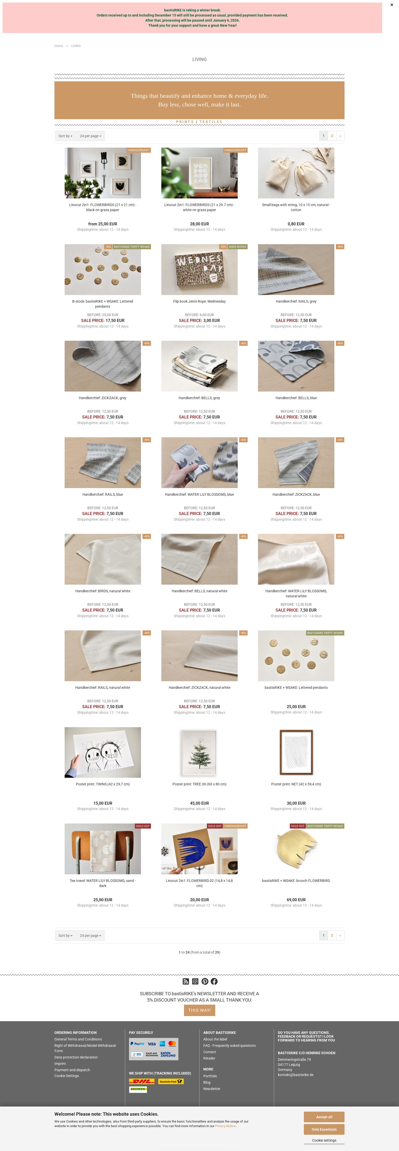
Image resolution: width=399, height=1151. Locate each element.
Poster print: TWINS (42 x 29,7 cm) (103, 784)
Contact (209, 1052)
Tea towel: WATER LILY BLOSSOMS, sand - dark (103, 883)
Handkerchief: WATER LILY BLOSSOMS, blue (199, 494)
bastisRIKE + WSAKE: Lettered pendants (296, 688)
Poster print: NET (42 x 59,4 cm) (296, 784)
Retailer (209, 1058)
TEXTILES (211, 122)
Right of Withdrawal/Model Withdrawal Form (85, 1048)
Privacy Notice (225, 1126)
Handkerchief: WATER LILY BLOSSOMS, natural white (296, 593)
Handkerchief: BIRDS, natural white (102, 591)
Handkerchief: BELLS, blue (296, 398)
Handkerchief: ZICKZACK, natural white (199, 688)
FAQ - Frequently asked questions (229, 1046)
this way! (199, 1010)
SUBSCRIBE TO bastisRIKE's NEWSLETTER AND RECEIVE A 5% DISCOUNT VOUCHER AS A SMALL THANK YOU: (199, 997)
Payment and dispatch (72, 1070)
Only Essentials (324, 1129)
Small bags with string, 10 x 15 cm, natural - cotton (296, 207)
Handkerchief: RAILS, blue (102, 494)
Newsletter (211, 1089)
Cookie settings (324, 1140)
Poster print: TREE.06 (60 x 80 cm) (199, 784)
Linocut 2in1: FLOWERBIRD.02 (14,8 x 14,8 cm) (199, 883)
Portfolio (210, 1076)
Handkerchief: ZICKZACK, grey (102, 398)
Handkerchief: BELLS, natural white (199, 591)
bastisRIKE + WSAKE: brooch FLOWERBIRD (296, 881)
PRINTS (185, 122)
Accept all (324, 1117)
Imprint (60, 1064)
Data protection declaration (76, 1057)
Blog (206, 1082)
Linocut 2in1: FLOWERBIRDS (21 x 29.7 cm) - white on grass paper (199, 207)
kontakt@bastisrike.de (296, 1075)
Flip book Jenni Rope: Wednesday (199, 301)
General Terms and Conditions (78, 1039)
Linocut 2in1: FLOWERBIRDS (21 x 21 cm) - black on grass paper (102, 207)
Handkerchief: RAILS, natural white (102, 688)
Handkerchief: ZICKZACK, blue (296, 494)
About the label (215, 1039)
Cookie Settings (66, 1076)
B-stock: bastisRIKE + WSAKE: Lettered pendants (102, 303)
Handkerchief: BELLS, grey (199, 398)
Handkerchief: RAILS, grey (296, 301)
